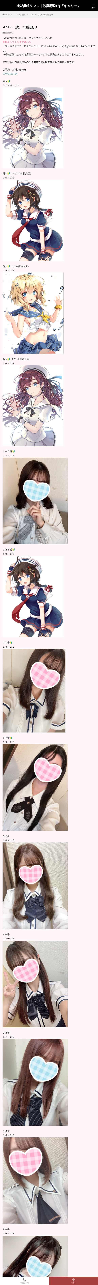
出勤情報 (21, 14)
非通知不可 (24, 1281)
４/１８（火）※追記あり (41, 14)
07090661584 (10, 73)
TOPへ (73, 1281)
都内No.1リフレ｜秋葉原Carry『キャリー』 (49, 6)
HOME (8, 14)
